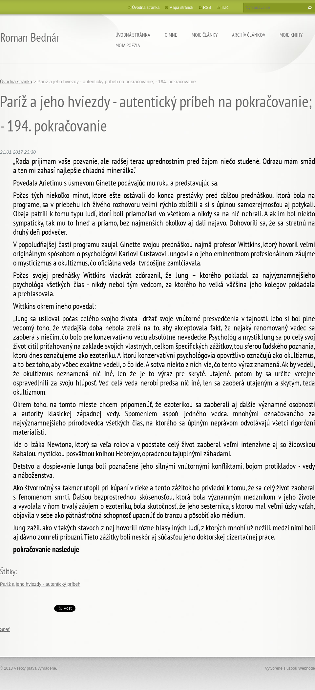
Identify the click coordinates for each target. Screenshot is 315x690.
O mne (171, 34)
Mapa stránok (181, 7)
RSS (207, 7)
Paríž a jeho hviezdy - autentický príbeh (40, 584)
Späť (5, 629)
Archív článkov (248, 34)
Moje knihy (291, 34)
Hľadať (309, 7)
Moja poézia (128, 45)
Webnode (306, 668)
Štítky (7, 571)
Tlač (224, 7)
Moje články (205, 34)
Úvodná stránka (133, 34)
